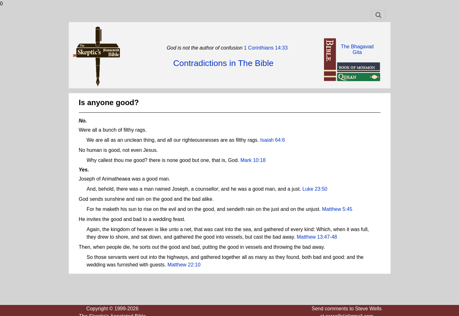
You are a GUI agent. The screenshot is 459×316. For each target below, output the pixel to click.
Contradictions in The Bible (223, 63)
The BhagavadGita (357, 49)
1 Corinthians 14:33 (265, 48)
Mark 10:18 (253, 160)
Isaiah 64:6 (272, 140)
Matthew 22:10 (184, 264)
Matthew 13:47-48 (317, 237)
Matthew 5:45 (337, 209)
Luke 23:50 (315, 189)
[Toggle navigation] (378, 15)
